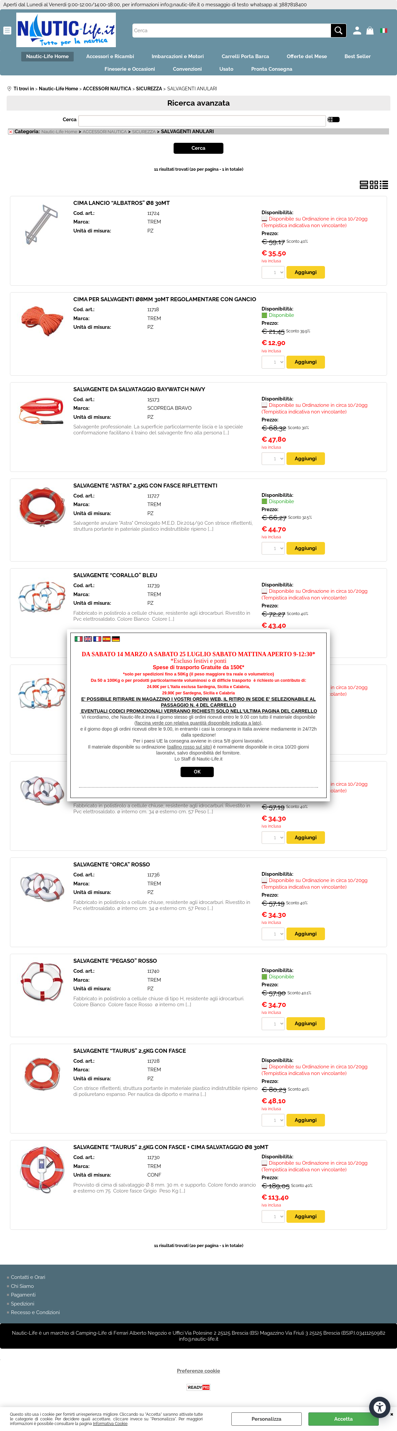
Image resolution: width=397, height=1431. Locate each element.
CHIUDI (392, 1413)
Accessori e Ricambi (107, 57)
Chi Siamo (22, 1290)
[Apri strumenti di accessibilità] (379, 1407)
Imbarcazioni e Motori (177, 57)
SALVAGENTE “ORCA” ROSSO (111, 867)
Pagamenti (23, 1298)
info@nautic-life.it (180, 5)
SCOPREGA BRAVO (169, 411)
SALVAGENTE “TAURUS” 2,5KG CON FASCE (129, 1054)
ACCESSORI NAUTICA (105, 134)
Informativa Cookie (110, 1423)
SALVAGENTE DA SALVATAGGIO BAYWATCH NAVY (139, 392)
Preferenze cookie (198, 1375)
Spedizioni (22, 1307)
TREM (154, 225)
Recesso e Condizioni (35, 1316)
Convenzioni (186, 71)
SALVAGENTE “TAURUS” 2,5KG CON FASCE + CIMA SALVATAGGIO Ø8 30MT (171, 1150)
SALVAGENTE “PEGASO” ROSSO (115, 964)
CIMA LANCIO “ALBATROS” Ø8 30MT (121, 205)
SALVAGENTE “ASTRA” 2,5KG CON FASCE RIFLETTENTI (145, 488)
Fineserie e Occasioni (127, 71)
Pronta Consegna (275, 71)
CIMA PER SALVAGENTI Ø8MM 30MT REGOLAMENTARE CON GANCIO (164, 302)
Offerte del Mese (310, 57)
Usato (228, 71)
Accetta (343, 1419)
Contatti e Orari (28, 1281)
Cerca (70, 122)
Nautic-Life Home (42, 57)
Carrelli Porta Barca (246, 57)
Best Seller (363, 57)
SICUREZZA (144, 134)
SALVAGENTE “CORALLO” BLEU (115, 578)
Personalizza (266, 1419)
